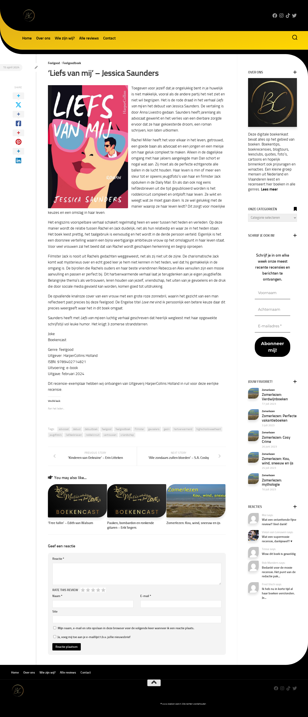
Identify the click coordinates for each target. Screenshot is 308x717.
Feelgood (54, 63)
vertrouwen (110, 434)
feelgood (106, 429)
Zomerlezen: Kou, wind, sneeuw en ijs (193, 529)
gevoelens (154, 429)
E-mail (145, 602)
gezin (167, 429)
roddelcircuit (92, 434)
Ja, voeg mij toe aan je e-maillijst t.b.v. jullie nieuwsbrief (91, 643)
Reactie (58, 565)
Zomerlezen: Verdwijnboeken (275, 396)
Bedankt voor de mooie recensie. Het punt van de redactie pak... (279, 572)
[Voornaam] (272, 293)
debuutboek (91, 429)
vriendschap (127, 434)
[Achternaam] (272, 310)
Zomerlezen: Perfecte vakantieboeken (279, 418)
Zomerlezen (268, 389)
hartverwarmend (183, 429)
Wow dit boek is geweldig (279, 554)
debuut (77, 429)
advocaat (64, 429)
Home (27, 38)
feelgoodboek (123, 429)
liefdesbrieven (74, 434)
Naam (57, 602)
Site (54, 618)
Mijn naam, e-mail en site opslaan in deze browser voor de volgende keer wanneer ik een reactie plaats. (126, 634)
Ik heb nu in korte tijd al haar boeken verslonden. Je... (278, 593)
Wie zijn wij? (65, 38)
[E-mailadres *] (272, 326)
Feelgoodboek (72, 63)
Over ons (43, 38)
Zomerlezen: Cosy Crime (276, 439)
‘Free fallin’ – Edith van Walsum (70, 529)
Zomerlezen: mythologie (272, 482)
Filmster (139, 429)
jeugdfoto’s (55, 434)
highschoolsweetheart (208, 429)
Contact (109, 38)
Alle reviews (89, 38)
